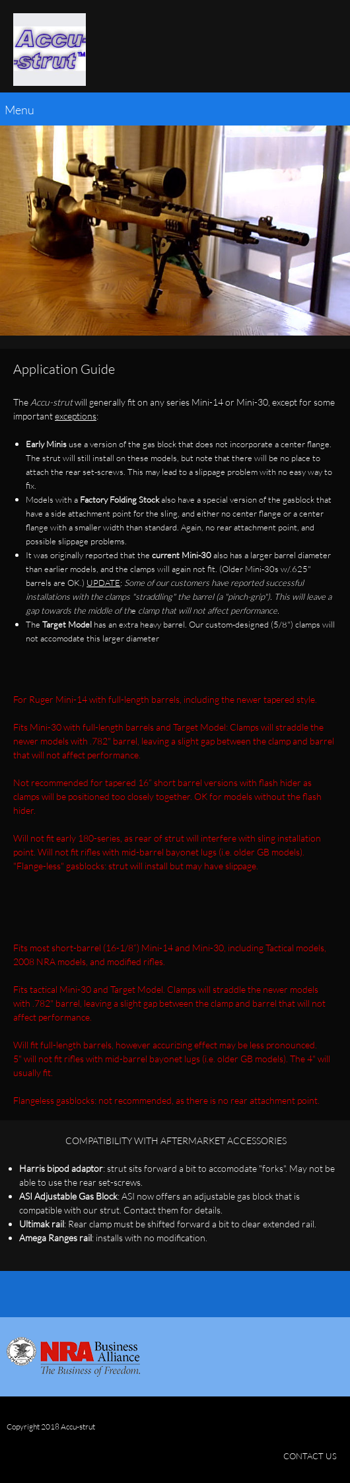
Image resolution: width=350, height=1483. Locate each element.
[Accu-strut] (49, 49)
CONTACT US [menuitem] (310, 1456)
